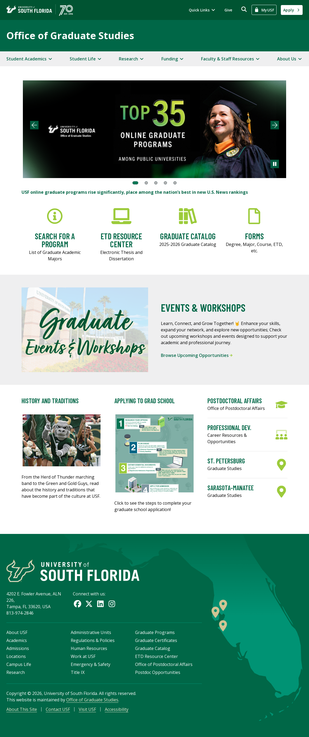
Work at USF (83, 656)
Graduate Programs (155, 632)
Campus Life (18, 664)
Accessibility (116, 709)
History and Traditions (50, 401)
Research (15, 672)
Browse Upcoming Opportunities (196, 355)
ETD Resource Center (156, 656)
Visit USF (87, 709)
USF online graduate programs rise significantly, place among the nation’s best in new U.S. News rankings (135, 192)
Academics (16, 640)
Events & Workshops (203, 307)
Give (228, 10)
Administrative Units (91, 632)
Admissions (17, 648)
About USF (16, 632)
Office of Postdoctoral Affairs (164, 664)
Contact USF (58, 709)
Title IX (78, 672)
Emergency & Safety (90, 664)
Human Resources (89, 648)
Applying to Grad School (144, 401)
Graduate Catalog (152, 648)
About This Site (21, 709)
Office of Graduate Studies (70, 35)
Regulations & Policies (93, 640)
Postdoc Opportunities (157, 672)
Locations (16, 656)
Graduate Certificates (156, 640)
